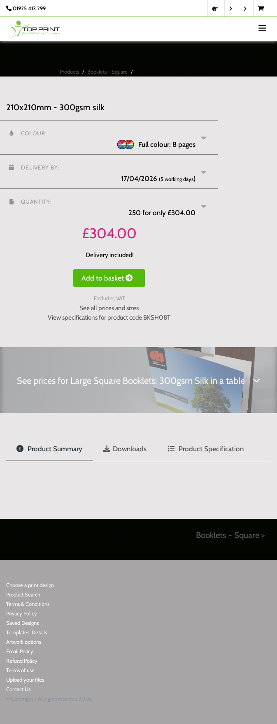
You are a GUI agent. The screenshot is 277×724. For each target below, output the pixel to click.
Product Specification (206, 449)
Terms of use (20, 670)
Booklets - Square (107, 71)
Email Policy (19, 651)
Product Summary (49, 449)
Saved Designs (22, 623)
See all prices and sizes (109, 308)
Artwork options (23, 641)
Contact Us (18, 689)
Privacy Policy (21, 613)
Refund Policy (21, 660)
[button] (109, 137)
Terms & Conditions (27, 604)
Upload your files (25, 679)
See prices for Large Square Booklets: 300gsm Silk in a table (138, 380)
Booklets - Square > (230, 535)
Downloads (125, 449)
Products (69, 71)
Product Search (23, 594)
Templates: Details (26, 632)
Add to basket (109, 278)
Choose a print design (30, 585)
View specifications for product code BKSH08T (109, 317)
